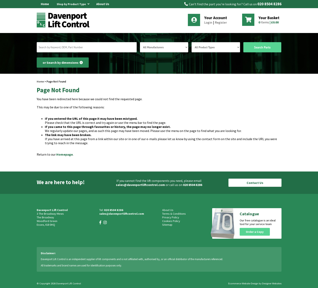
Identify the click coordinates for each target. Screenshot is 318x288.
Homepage (64, 154)
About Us (102, 4)
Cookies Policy (171, 221)
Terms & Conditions (174, 213)
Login (208, 22)
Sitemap (167, 224)
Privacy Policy (170, 217)
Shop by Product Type (73, 3)
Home (45, 4)
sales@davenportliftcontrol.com (140, 185)
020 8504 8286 (269, 4)
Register (221, 22)
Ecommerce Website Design (243, 283)
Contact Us (255, 183)
